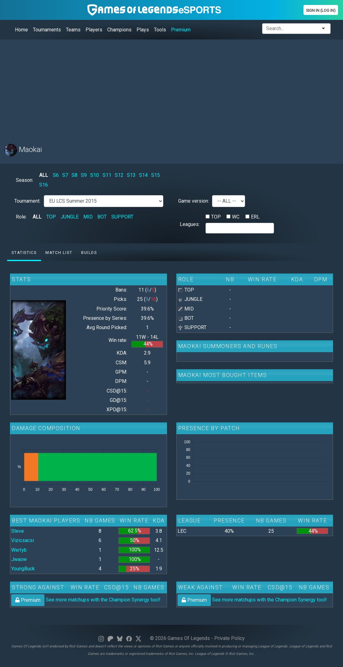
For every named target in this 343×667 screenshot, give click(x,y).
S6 (56, 175)
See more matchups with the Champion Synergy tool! (85, 600)
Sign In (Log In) (321, 10)
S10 (94, 175)
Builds (89, 252)
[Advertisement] (171, 87)
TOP (51, 217)
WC (235, 217)
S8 (74, 175)
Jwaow (19, 559)
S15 (155, 175)
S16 (43, 185)
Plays (143, 30)
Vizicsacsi (22, 540)
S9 (84, 175)
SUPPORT (122, 217)
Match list (58, 252)
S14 (143, 175)
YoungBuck (23, 569)
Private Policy (229, 638)
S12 (119, 175)
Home (21, 30)
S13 (131, 175)
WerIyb (19, 550)
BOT (102, 217)
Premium (181, 30)
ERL (255, 217)
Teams (73, 30)
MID (88, 217)
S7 (65, 175)
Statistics (24, 252)
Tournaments (47, 30)
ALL (43, 175)
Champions (119, 30)
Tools (160, 30)
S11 (107, 175)
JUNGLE (70, 217)
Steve (17, 531)
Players (94, 30)
